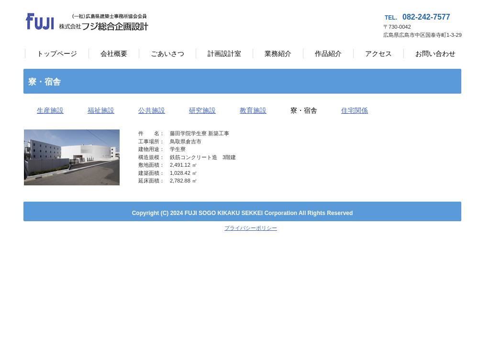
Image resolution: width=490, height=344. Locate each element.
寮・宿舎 (303, 110)
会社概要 (113, 53)
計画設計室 (224, 53)
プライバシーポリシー (250, 228)
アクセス (378, 53)
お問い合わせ (435, 53)
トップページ (57, 53)
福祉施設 (101, 110)
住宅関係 (354, 110)
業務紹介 (278, 53)
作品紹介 (328, 53)
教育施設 (253, 110)
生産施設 (50, 110)
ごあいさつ (167, 53)
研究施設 (202, 110)
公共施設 (151, 110)
